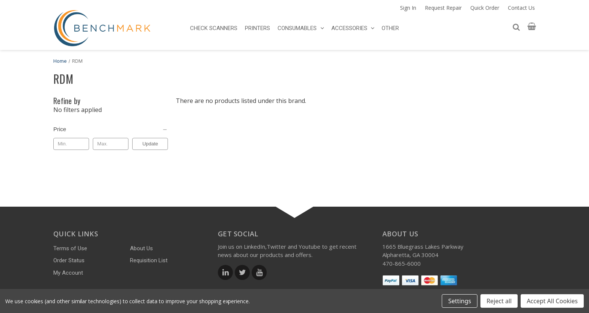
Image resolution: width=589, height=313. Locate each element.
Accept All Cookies (552, 301)
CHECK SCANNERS (213, 28)
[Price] (110, 129)
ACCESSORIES (353, 28)
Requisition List (149, 260)
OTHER (390, 28)
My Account (68, 272)
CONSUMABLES (301, 28)
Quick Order (484, 7)
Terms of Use (70, 248)
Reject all (499, 301)
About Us (141, 248)
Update (150, 144)
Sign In (408, 7)
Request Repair (443, 7)
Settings (459, 301)
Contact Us (521, 7)
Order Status (69, 260)
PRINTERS (257, 28)
